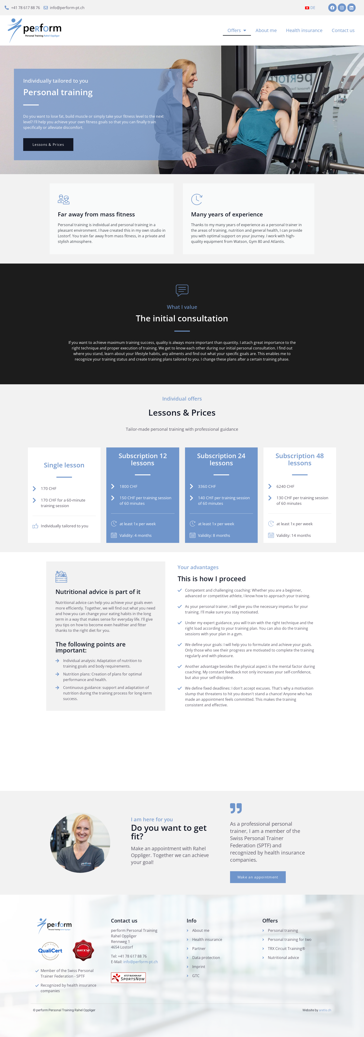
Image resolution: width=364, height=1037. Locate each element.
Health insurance (304, 30)
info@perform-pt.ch (140, 961)
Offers (237, 30)
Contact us (343, 30)
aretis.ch (325, 1010)
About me (266, 30)
